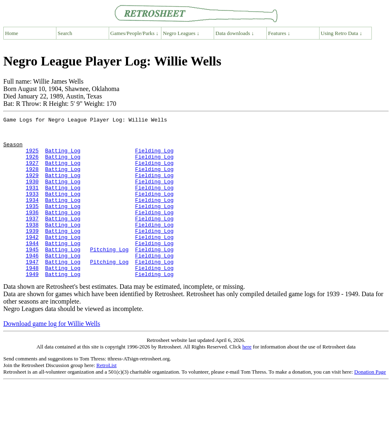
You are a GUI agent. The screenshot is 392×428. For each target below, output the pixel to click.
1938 (32, 246)
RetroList (106, 397)
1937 (32, 239)
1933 (32, 209)
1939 (32, 254)
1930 (32, 195)
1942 (32, 261)
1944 (32, 269)
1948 (32, 298)
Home (11, 33)
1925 (32, 157)
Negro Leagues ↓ (181, 33)
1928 (32, 180)
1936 (32, 232)
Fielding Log (154, 157)
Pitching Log (109, 276)
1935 (32, 224)
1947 (32, 291)
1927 (32, 172)
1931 (32, 202)
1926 (32, 165)
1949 (32, 306)
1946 (32, 284)
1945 (32, 276)
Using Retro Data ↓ (341, 33)
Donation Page (370, 404)
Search (65, 33)
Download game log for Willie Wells (51, 355)
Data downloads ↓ (234, 33)
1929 (32, 187)
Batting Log (62, 157)
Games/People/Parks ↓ (134, 33)
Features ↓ (279, 33)
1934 (32, 217)
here (246, 379)
